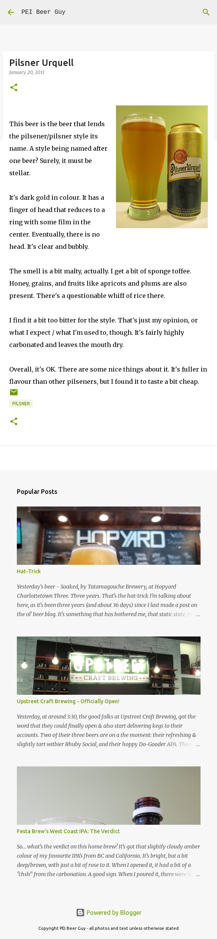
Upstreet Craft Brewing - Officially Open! (68, 701)
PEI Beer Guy (43, 12)
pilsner (21, 403)
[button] (13, 88)
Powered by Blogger (109, 912)
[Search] (206, 12)
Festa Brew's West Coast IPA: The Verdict (68, 831)
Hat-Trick (29, 571)
